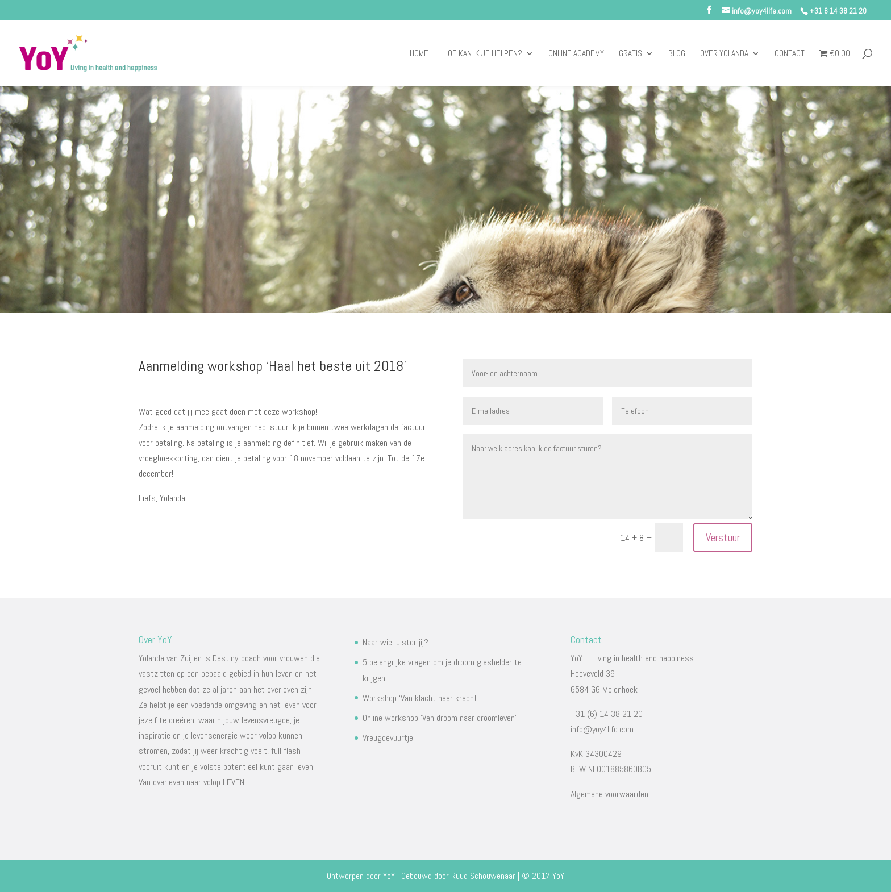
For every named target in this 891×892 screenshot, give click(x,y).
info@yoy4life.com (602, 729)
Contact (790, 54)
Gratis (630, 54)
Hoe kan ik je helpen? (482, 54)
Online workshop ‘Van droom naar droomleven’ (440, 718)
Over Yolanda (724, 54)
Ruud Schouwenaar (483, 876)
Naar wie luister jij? (395, 642)
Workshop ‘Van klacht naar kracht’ (421, 698)
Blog (676, 54)
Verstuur (723, 537)
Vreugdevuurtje (388, 738)
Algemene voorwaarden (609, 794)
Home (419, 54)
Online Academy (576, 54)
